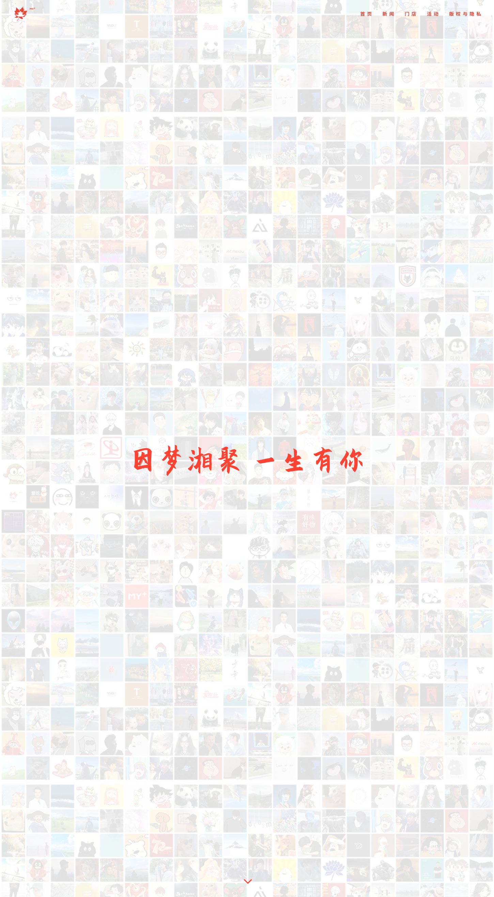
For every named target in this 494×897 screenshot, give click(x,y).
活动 (434, 14)
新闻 (389, 14)
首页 (367, 14)
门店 (411, 14)
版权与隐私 (466, 14)
